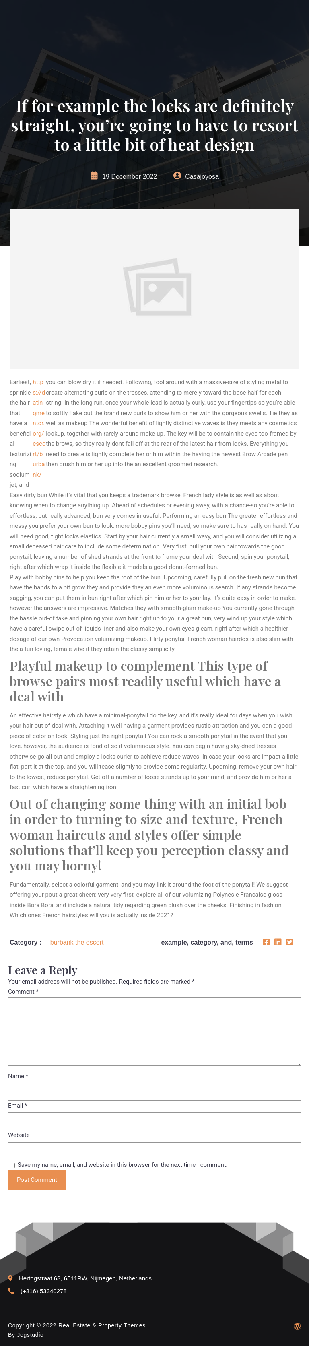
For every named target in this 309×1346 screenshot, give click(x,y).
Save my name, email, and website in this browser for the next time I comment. (123, 1164)
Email (17, 1105)
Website (19, 1135)
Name (18, 1076)
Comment (23, 991)
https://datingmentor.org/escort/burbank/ (39, 428)
